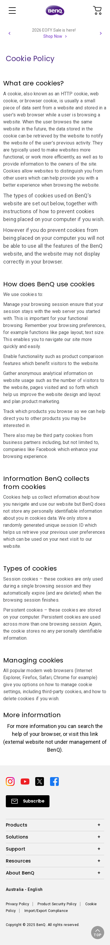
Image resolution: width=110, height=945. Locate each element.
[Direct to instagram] (11, 781)
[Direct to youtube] (26, 781)
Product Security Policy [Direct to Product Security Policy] (57, 904)
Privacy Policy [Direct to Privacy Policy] (17, 904)
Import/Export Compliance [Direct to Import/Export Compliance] (46, 911)
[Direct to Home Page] (55, 10)
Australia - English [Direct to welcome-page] (24, 889)
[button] (9, 33)
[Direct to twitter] (40, 781)
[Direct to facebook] (54, 781)
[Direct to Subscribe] (27, 801)
